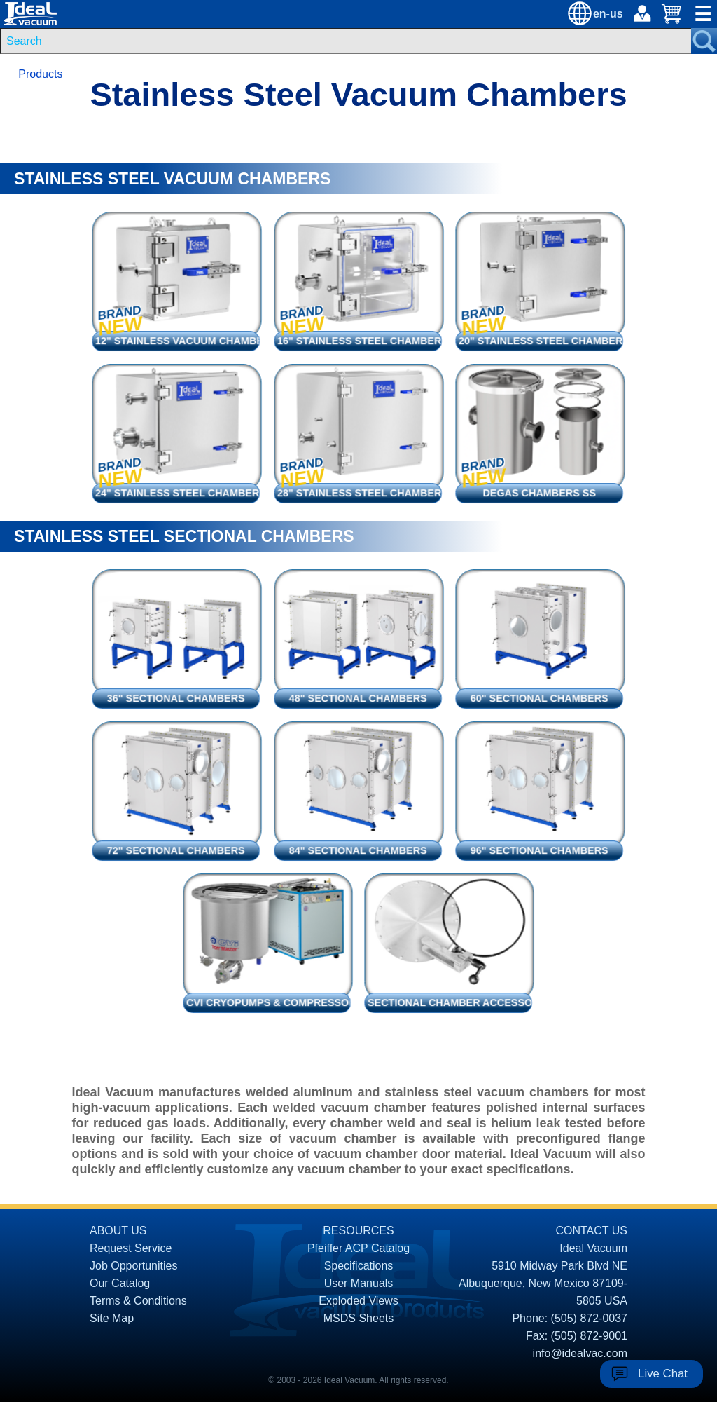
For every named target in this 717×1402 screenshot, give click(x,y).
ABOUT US (118, 1231)
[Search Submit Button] (704, 41)
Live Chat (663, 1373)
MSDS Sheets (358, 1318)
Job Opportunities (133, 1266)
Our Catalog (120, 1283)
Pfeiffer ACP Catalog (358, 1248)
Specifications (359, 1266)
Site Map (112, 1318)
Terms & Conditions (138, 1301)
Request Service (131, 1248)
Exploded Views (358, 1301)
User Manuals (359, 1283)
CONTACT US (591, 1231)
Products (40, 74)
